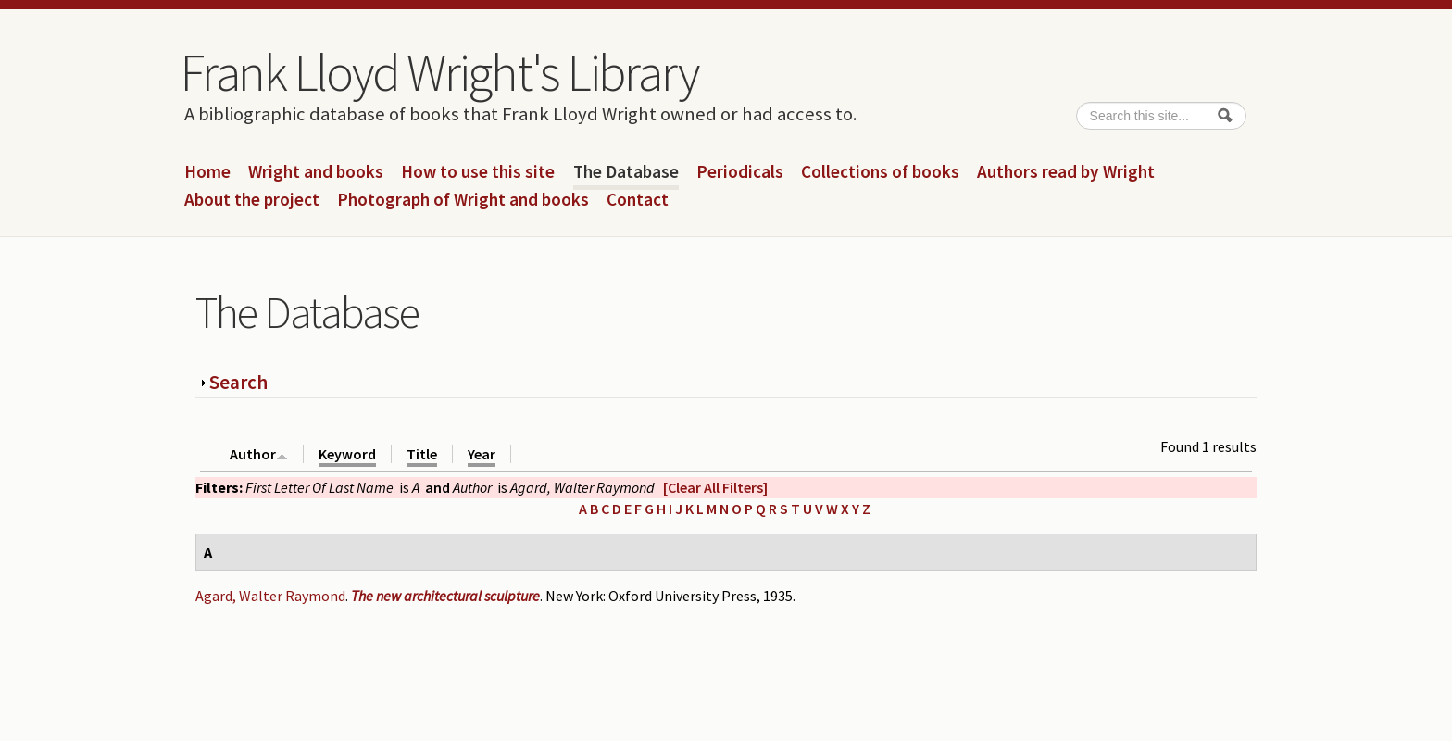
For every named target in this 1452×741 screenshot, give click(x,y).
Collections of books (880, 172)
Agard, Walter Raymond (270, 595)
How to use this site (478, 172)
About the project (251, 200)
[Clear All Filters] (715, 487)
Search (238, 382)
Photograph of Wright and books (463, 200)
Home (207, 172)
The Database (626, 172)
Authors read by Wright (1066, 172)
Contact (638, 200)
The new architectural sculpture (445, 595)
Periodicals (739, 172)
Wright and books (315, 172)
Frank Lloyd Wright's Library (439, 72)
